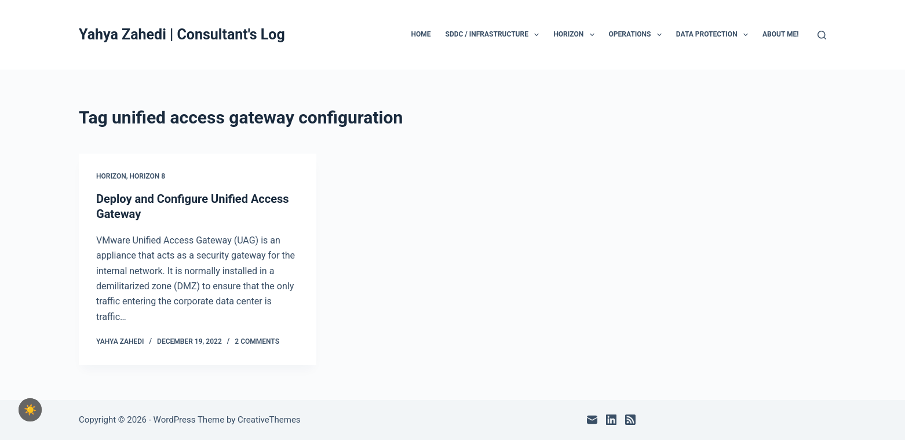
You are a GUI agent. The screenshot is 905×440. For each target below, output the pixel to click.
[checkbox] (30, 409)
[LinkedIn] (611, 419)
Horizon (576, 35)
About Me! (780, 34)
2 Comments (257, 341)
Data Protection (714, 35)
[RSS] (630, 419)
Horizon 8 (148, 176)
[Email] (592, 419)
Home (421, 34)
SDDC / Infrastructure (495, 35)
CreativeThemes (269, 419)
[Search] (822, 35)
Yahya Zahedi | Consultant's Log (182, 34)
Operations (637, 35)
